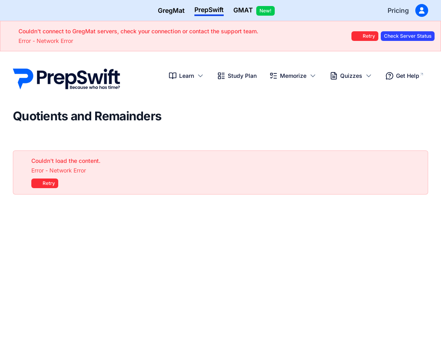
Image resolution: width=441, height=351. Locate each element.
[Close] (418, 161)
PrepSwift (209, 10)
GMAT (254, 11)
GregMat (171, 10)
